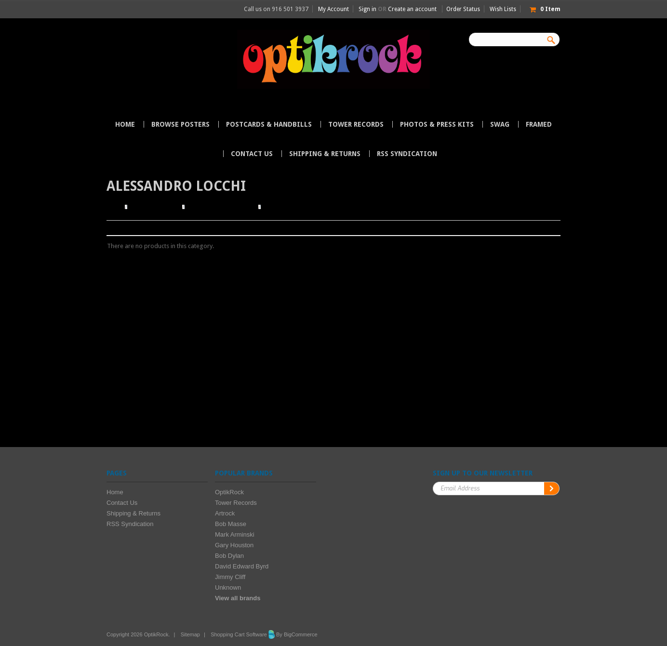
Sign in (367, 9)
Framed (539, 124)
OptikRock (229, 492)
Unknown (228, 587)
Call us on (276, 9)
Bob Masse (230, 523)
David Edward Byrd (241, 566)
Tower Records (356, 124)
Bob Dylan (229, 555)
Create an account (412, 9)
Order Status (463, 9)
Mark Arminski (234, 534)
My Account (333, 9)
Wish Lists (503, 9)
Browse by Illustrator (221, 207)
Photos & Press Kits (437, 124)
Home (114, 207)
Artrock (225, 513)
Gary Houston (234, 545)
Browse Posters (180, 124)
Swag (499, 124)
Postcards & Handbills (269, 124)
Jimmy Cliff (230, 576)
